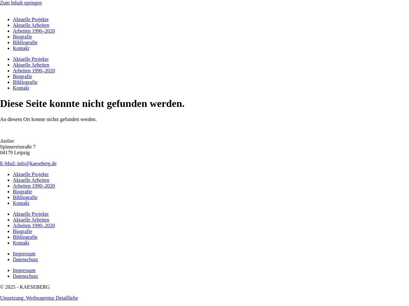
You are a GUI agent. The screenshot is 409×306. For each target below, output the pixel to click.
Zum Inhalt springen (21, 2)
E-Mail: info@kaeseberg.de (28, 163)
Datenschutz (25, 259)
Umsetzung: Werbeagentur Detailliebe (39, 298)
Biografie (22, 36)
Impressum (24, 253)
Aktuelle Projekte (31, 19)
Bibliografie (25, 42)
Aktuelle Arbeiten (31, 25)
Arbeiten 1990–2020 (34, 31)
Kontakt (21, 48)
